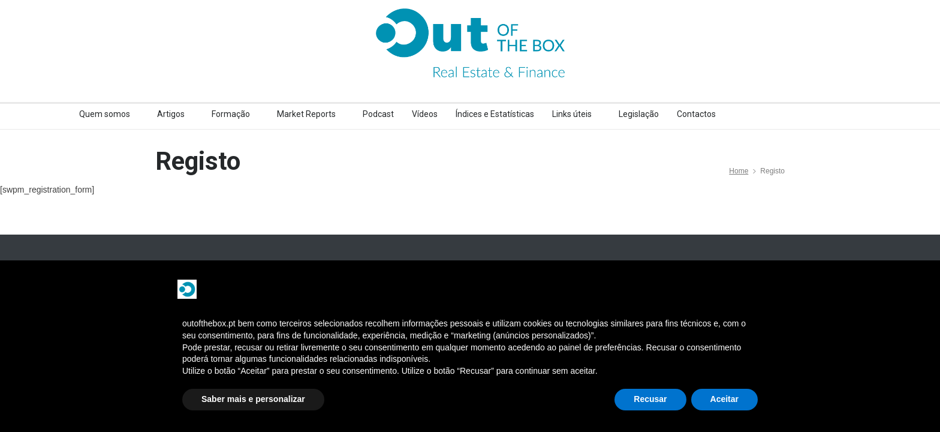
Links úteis (572, 114)
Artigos (171, 114)
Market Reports (306, 114)
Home (738, 171)
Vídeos (425, 114)
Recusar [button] (650, 399)
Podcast (378, 114)
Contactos (696, 114)
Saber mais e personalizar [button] (253, 399)
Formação (231, 114)
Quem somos (104, 114)
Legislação (639, 114)
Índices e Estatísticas (495, 114)
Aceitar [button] (724, 399)
